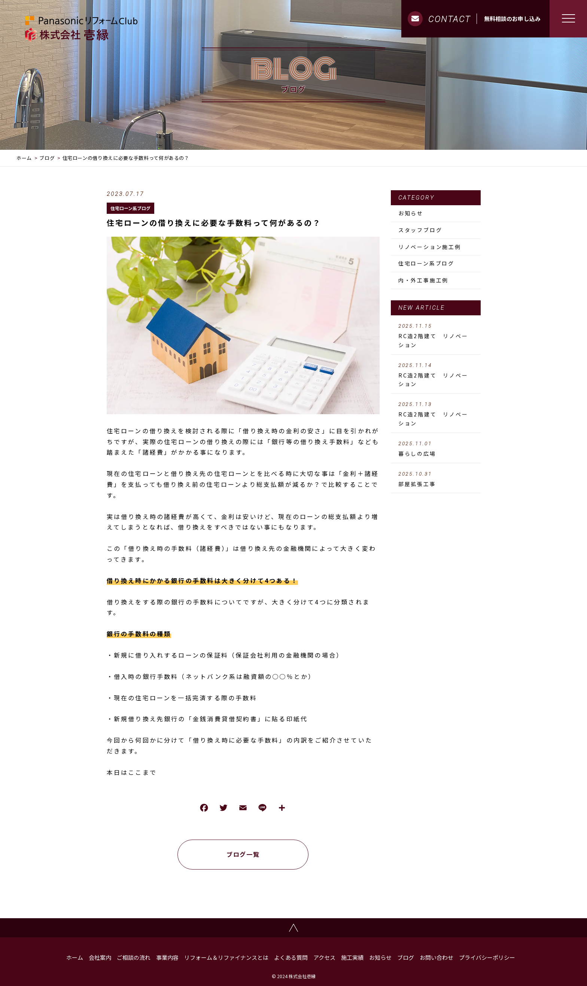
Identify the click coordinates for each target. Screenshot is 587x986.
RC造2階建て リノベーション (435, 336)
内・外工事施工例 (423, 280)
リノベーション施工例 (429, 247)
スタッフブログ (420, 230)
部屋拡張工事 (435, 479)
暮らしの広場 (435, 449)
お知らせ (410, 213)
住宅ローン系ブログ (130, 208)
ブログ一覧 (242, 854)
